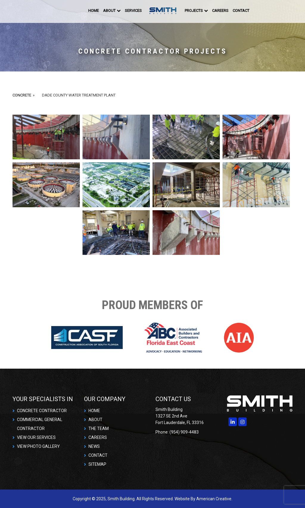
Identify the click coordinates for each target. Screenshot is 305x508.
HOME (94, 410)
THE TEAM (98, 428)
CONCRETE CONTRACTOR (42, 410)
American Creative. (214, 498)
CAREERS (97, 437)
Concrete (22, 95)
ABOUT (95, 419)
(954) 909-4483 (184, 432)
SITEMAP (97, 464)
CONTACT (98, 455)
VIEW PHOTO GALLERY (38, 446)
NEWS (94, 446)
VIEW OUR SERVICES (36, 437)
